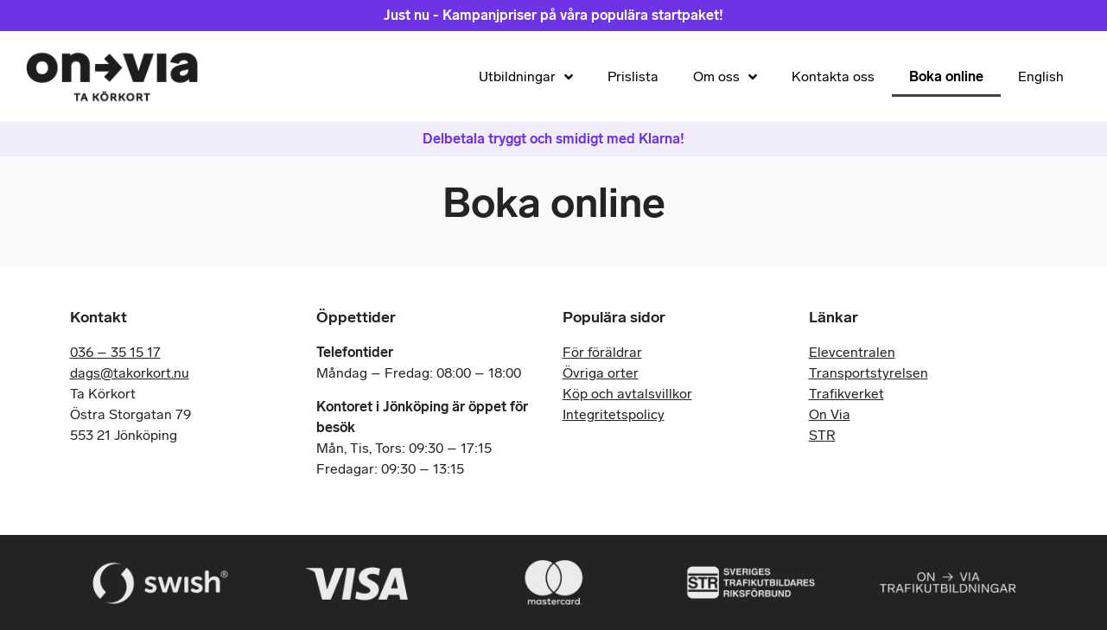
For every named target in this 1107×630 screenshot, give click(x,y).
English (1041, 76)
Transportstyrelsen (868, 373)
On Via (829, 414)
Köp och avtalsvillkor (627, 393)
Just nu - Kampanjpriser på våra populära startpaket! (553, 15)
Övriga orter (601, 373)
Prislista (633, 76)
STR (822, 435)
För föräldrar (602, 352)
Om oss (725, 76)
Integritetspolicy (614, 414)
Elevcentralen (852, 352)
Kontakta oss (833, 76)
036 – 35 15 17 (115, 352)
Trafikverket (846, 393)
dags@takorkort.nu (129, 373)
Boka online (946, 76)
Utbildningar (526, 76)
